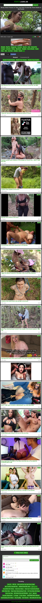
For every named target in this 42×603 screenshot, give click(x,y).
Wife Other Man (6, 591)
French (20, 50)
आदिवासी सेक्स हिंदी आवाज (24, 586)
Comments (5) (24, 57)
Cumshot (8, 49)
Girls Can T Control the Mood (32, 588)
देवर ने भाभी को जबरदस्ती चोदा (11, 586)
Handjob (24, 49)
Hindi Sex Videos (19, 588)
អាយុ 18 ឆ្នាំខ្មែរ (18, 597)
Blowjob (3, 47)
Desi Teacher (25, 597)
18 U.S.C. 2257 (26, 601)
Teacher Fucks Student (33, 59)
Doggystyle (13, 47)
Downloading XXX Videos (7, 597)
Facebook (13, 54)
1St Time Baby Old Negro (33, 591)
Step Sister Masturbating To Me (18, 591)
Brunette (20, 47)
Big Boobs (18, 49)
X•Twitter (7, 54)
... (23, 50)
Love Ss (9, 584)
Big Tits (8, 47)
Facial (36, 49)
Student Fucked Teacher (9, 59)
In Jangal (16, 595)
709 (34, 36)
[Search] (18, 5)
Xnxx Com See (9, 593)
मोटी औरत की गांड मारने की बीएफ (21, 593)
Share (2, 54)
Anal (29, 47)
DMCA (20, 601)
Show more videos (21, 552)
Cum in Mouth (30, 49)
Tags (16, 601)
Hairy (2, 50)
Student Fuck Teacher (21, 59)
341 (39, 36)
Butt (6, 50)
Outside (16, 50)
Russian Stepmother (8, 595)
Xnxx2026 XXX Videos (8, 588)
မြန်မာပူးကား (34, 586)
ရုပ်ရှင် (30, 593)
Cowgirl (3, 49)
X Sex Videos (22, 595)
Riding (13, 49)
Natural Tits (34, 47)
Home (13, 601)
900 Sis (14, 584)
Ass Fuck (10, 50)
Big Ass (25, 47)
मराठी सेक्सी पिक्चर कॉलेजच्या (33, 595)
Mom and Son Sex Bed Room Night (26, 584)
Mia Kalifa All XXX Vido (35, 597)
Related (15, 57)
